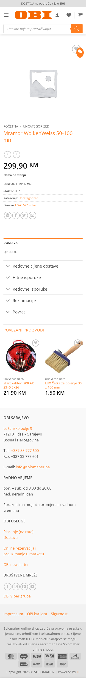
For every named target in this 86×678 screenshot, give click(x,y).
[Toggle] (7, 266)
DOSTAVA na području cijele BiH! (43, 3)
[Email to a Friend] (32, 215)
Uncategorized (36, 126)
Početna (10, 126)
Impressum (13, 613)
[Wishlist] (69, 15)
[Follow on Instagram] (16, 586)
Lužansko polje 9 (17, 428)
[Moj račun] (57, 15)
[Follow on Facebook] (7, 586)
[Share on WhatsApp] (7, 215)
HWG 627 (21, 205)
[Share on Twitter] (24, 215)
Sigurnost (59, 613)
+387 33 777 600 (25, 450)
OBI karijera (37, 613)
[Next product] (7, 154)
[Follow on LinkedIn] (24, 586)
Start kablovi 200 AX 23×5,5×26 (18, 385)
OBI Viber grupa (17, 596)
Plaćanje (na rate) (18, 531)
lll (78, 672)
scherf (33, 205)
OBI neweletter (16, 564)
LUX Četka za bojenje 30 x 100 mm (63, 385)
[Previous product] (16, 154)
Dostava (10, 537)
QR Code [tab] (10, 252)
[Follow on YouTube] (32, 586)
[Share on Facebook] (16, 215)
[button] (6, 15)
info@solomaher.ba (33, 466)
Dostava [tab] (10, 243)
